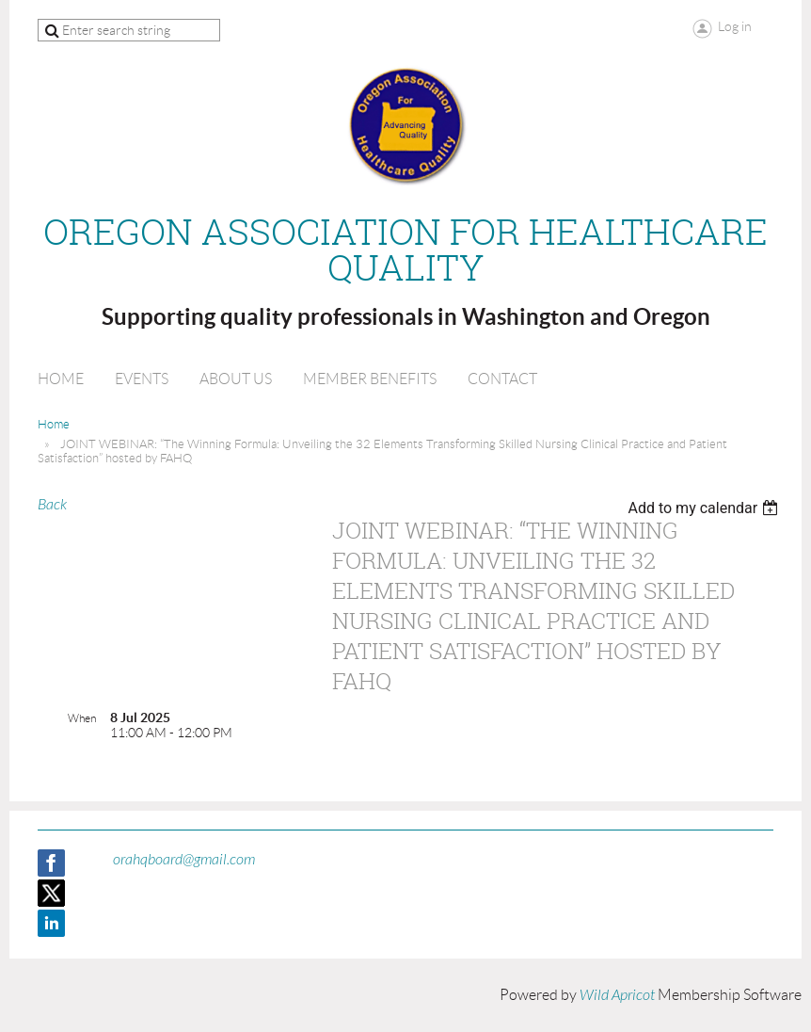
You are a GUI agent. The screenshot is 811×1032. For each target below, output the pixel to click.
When (82, 718)
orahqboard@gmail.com (184, 859)
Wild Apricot (617, 995)
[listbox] (705, 508)
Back (52, 504)
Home (54, 424)
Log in (735, 26)
